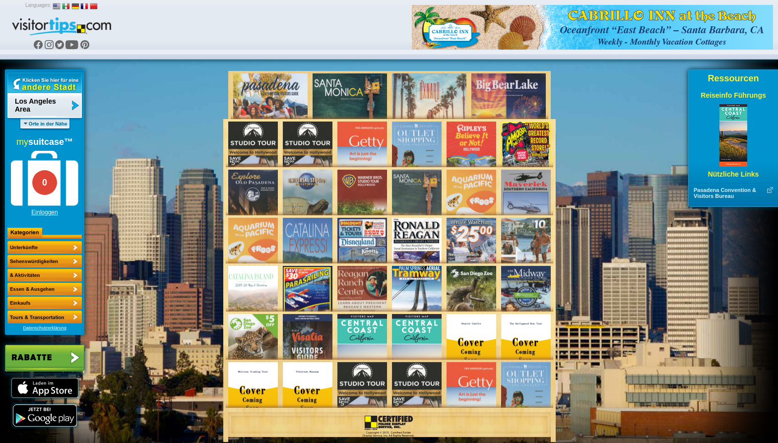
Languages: (38, 5)
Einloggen (44, 212)
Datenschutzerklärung (44, 327)
